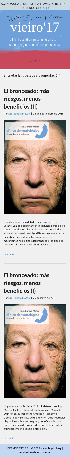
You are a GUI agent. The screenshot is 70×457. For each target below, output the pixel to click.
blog (58, 448)
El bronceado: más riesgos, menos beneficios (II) (26, 98)
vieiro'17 (35, 27)
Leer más (9, 254)
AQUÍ (46, 7)
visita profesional (40, 451)
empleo (23, 451)
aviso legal (47, 448)
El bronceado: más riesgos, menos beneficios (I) (26, 283)
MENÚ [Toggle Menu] (35, 60)
